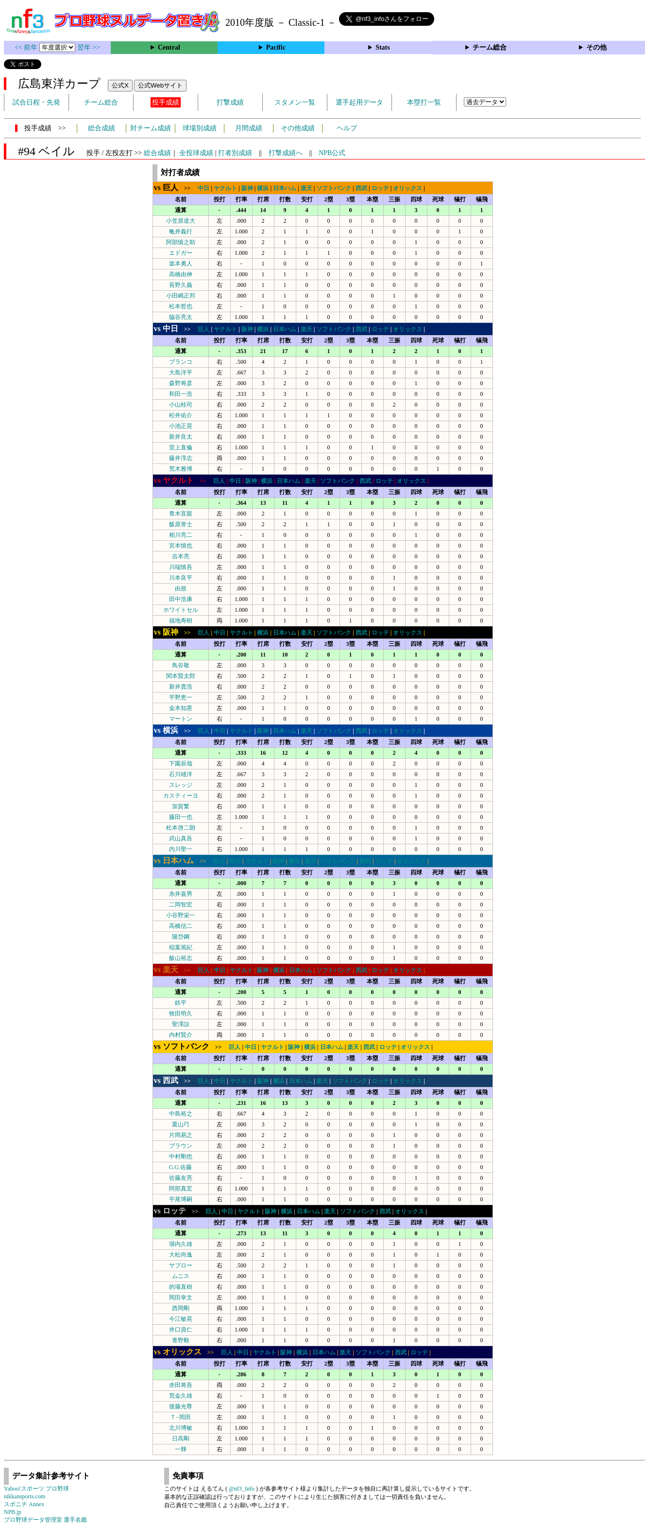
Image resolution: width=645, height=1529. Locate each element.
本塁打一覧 (424, 102)
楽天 (306, 188)
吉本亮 (180, 556)
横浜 (263, 188)
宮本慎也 (180, 545)
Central (169, 47)
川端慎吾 (180, 567)
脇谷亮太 (180, 317)
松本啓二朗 (180, 827)
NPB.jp (12, 1512)
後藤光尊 (180, 1406)
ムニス (180, 1276)
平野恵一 (180, 697)
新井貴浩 (180, 686)
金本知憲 (180, 708)
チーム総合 (490, 47)
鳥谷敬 (180, 665)
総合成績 (101, 128)
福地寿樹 (180, 620)
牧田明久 (180, 1013)
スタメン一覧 (294, 102)
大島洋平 (180, 372)
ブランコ (180, 361)
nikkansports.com (24, 1496)
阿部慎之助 (180, 242)
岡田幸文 (180, 1297)
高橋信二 (180, 926)
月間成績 (248, 128)
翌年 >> (88, 47)
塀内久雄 (180, 1244)
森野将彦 (180, 383)
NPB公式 (332, 153)
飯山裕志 (180, 958)
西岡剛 (180, 1308)
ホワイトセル (180, 609)
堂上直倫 (180, 447)
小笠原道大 (180, 220)
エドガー (180, 252)
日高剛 (180, 1438)
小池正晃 (180, 426)
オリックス (407, 188)
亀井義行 (180, 231)
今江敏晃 (180, 1319)
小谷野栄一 (180, 915)
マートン (180, 718)
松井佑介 (180, 415)
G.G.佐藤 (180, 1167)
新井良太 (180, 436)
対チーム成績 (150, 128)
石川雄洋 (180, 774)
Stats (382, 47)
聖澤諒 (180, 1024)
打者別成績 (235, 153)
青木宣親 (180, 513)
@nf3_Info (242, 1488)
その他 (596, 47)
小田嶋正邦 (180, 295)
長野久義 (180, 285)
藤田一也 (180, 817)
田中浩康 (180, 599)
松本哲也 (180, 306)
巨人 (203, 329)
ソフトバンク (333, 188)
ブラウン (180, 1145)
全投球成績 (196, 153)
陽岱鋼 (180, 936)
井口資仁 (180, 1329)
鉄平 (181, 1002)
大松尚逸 (180, 1254)
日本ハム (284, 188)
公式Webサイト (160, 85)
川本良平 (180, 577)
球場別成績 (200, 128)
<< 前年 (27, 47)
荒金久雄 (180, 1395)
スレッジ (180, 785)
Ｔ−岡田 (180, 1417)
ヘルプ (347, 128)
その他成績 (298, 128)
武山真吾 (180, 838)
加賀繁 (180, 806)
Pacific (276, 47)
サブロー (180, 1265)
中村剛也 (180, 1156)
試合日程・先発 (36, 102)
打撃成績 (230, 102)
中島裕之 (180, 1113)
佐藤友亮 (180, 1177)
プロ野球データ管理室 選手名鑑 (45, 1519)
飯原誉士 (180, 524)
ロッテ (380, 188)
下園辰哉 (180, 763)
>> (175, 188)
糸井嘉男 (180, 893)
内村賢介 (180, 1034)
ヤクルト (225, 188)
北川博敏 (180, 1427)
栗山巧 (180, 1124)
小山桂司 (180, 404)
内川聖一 (180, 849)
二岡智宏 (180, 904)
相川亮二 (180, 535)
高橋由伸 (180, 274)
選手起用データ (359, 102)
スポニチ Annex (24, 1504)
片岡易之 (180, 1135)
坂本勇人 (180, 263)
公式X (120, 85)
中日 (203, 188)
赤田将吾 (180, 1385)
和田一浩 (180, 394)
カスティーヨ (180, 795)
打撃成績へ (286, 153)
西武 (361, 188)
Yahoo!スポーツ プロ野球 (36, 1488)
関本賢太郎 (180, 676)
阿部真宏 (180, 1188)
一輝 (181, 1449)
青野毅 (180, 1340)
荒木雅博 (180, 468)
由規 (181, 588)
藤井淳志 (180, 458)
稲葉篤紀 (180, 947)
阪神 (247, 188)
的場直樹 (180, 1286)
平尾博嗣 (180, 1199)
